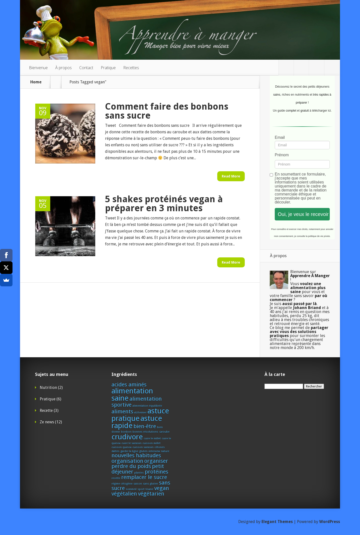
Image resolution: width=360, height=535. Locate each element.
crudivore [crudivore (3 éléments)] (127, 437)
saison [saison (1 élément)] (138, 483)
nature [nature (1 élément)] (165, 451)
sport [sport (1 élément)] (141, 489)
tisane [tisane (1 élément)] (149, 489)
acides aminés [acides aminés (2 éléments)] (129, 384)
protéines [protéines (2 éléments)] (156, 472)
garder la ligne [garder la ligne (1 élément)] (129, 451)
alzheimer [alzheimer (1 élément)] (140, 412)
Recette (46, 410)
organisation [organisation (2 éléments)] (127, 461)
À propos (63, 67)
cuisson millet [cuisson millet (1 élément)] (151, 443)
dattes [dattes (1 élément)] (116, 451)
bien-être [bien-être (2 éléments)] (145, 426)
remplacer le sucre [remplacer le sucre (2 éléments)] (144, 477)
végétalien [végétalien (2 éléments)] (124, 494)
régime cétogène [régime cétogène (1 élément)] (122, 483)
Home (36, 82)
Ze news (47, 422)
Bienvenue (38, 67)
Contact (86, 67)
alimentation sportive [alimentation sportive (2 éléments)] (137, 402)
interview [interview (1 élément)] (154, 451)
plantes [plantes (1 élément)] (139, 472)
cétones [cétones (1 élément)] (159, 447)
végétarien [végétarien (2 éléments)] (151, 494)
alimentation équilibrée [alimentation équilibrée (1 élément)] (147, 405)
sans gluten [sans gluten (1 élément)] (150, 483)
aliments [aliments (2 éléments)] (122, 411)
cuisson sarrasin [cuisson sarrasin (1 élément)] (143, 447)
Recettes (131, 67)
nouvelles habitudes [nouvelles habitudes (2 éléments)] (136, 455)
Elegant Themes (277, 521)
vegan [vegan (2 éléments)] (161, 488)
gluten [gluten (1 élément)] (143, 451)
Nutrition (48, 387)
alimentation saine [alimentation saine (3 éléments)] (132, 394)
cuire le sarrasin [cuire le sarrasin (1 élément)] (132, 443)
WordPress (329, 521)
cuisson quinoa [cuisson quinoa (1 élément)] (122, 447)
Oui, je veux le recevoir (303, 214)
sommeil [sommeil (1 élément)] (131, 489)
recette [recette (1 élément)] (116, 478)
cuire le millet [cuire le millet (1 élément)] (152, 438)
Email (280, 138)
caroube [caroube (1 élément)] (164, 431)
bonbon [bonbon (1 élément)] (126, 431)
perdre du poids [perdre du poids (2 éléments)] (131, 466)
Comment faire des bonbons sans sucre (166, 111)
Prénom (282, 155)
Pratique (108, 67)
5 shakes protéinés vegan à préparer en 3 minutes (164, 203)
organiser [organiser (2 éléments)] (156, 461)
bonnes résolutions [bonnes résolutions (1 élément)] (145, 431)
